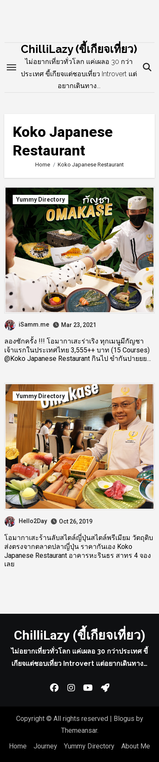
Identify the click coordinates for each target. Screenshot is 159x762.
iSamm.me (27, 324)
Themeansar (79, 730)
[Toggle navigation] (11, 67)
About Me (135, 746)
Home (18, 746)
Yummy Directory (40, 199)
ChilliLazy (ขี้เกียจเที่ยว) (79, 49)
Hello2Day (26, 521)
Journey (45, 746)
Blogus (124, 719)
